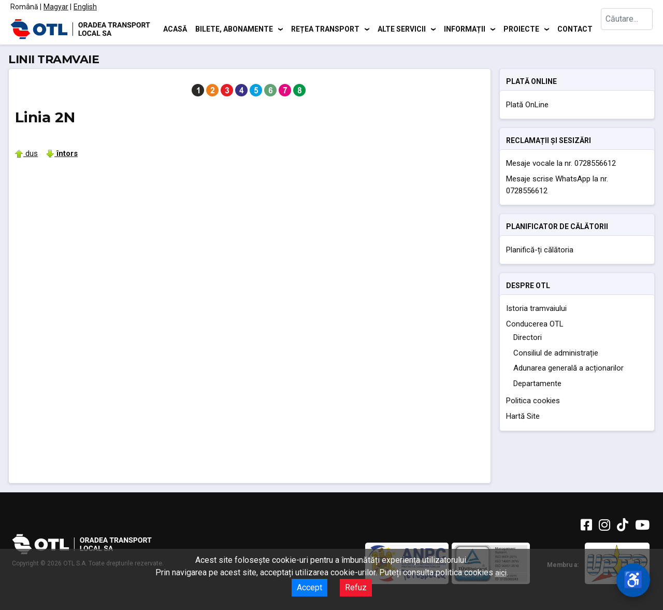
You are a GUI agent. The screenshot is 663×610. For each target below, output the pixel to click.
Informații (464, 28)
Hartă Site (523, 416)
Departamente (537, 383)
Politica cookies (533, 400)
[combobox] (627, 28)
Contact (575, 28)
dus (26, 153)
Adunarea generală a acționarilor (568, 368)
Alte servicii (402, 28)
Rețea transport (325, 28)
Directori (527, 337)
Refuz (356, 587)
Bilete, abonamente (234, 28)
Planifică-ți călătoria (539, 249)
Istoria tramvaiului (536, 308)
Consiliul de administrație (555, 353)
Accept (309, 587)
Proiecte (521, 28)
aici (501, 572)
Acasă (175, 28)
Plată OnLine (527, 104)
